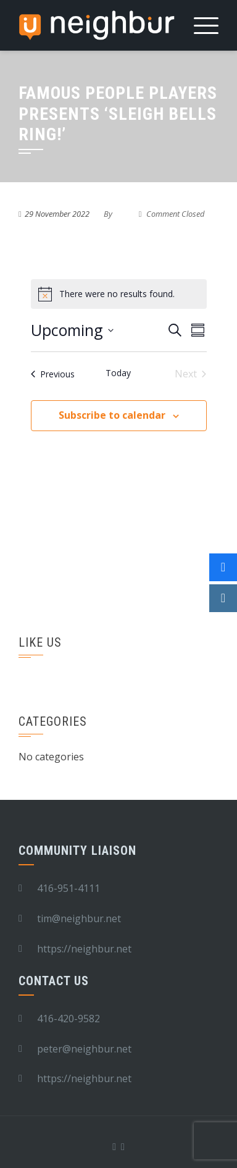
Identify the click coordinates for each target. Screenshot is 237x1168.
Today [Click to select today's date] (118, 373)
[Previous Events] (53, 373)
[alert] (119, 294)
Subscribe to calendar (112, 415)
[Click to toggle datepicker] (72, 330)
